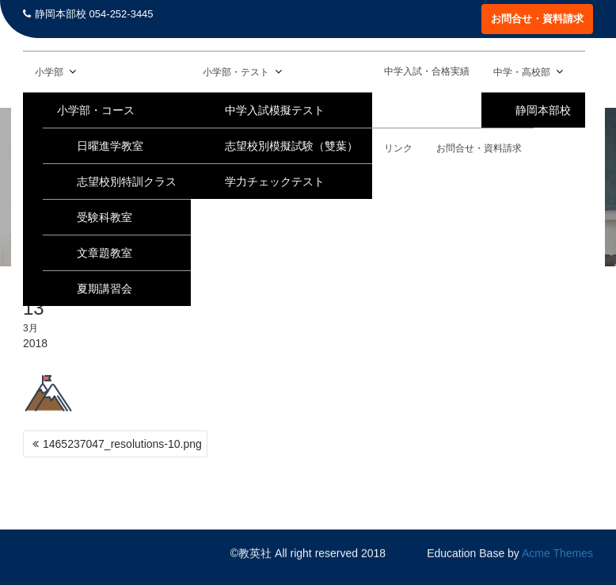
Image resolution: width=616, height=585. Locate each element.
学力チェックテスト (275, 181)
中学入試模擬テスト (275, 110)
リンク (398, 148)
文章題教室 (104, 253)
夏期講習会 (104, 288)
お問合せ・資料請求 (537, 19)
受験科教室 (104, 217)
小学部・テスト (236, 72)
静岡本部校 (543, 110)
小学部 (49, 72)
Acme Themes (557, 553)
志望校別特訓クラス (127, 181)
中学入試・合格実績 (427, 71)
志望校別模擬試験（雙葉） (291, 146)
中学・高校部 (521, 72)
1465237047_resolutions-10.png (122, 444)
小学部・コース (96, 110)
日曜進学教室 (110, 146)
